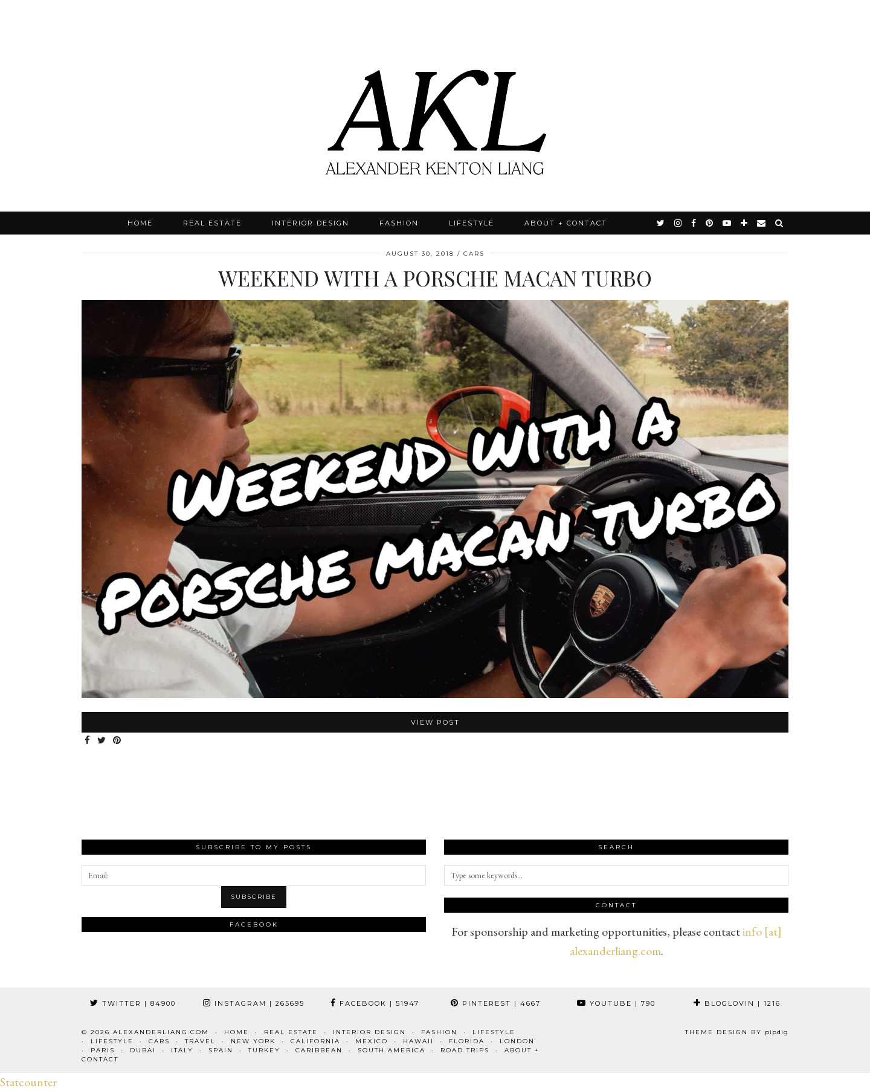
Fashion (399, 223)
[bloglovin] (745, 223)
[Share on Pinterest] (117, 741)
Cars (474, 253)
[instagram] (678, 223)
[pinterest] (710, 223)
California (315, 1041)
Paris (103, 1050)
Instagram (253, 1003)
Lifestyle (471, 223)
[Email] (762, 223)
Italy (182, 1050)
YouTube (616, 1003)
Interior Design (310, 223)
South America (391, 1050)
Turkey (264, 1050)
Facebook (374, 1003)
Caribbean (319, 1050)
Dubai (143, 1050)
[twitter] (661, 223)
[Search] (779, 223)
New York (253, 1041)
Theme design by (736, 1032)
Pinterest (496, 1003)
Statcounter (28, 1082)
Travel (200, 1041)
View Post (435, 722)
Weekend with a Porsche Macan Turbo (435, 278)
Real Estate (212, 223)
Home (140, 223)
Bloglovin (737, 1003)
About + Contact (565, 223)
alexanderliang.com (161, 1032)
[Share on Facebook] (88, 741)
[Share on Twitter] (102, 741)
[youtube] (727, 223)
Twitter (133, 1003)
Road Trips (464, 1050)
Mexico (371, 1041)
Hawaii (418, 1041)
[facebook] (694, 223)
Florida (467, 1041)
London (517, 1041)
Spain (220, 1050)
